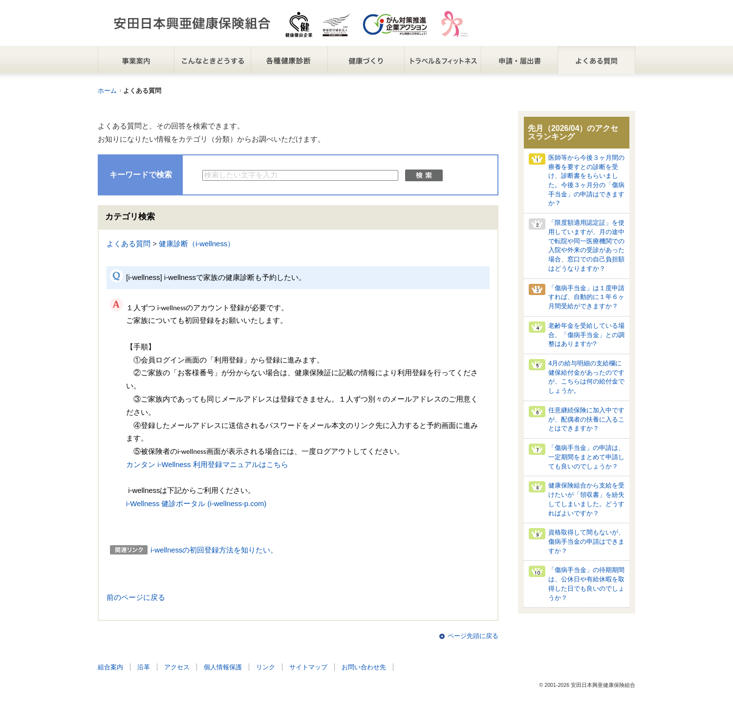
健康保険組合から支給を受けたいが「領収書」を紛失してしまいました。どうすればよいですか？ (586, 499)
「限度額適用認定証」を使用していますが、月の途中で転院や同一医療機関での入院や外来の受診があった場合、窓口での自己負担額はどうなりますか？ (586, 245)
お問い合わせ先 (364, 667)
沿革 (143, 667)
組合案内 (110, 667)
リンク (265, 667)
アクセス (177, 667)
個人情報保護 (223, 667)
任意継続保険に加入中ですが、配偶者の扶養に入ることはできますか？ (586, 419)
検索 (424, 175)
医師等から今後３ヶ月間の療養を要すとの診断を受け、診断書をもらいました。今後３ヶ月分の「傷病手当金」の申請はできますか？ (586, 180)
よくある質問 (129, 244)
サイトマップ (308, 667)
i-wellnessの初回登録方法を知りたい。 (214, 550)
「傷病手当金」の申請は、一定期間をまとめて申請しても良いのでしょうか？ (586, 456)
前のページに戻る (136, 597)
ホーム (107, 90)
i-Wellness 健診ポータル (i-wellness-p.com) (196, 504)
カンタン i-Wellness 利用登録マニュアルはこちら (207, 465)
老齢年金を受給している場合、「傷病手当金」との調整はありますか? (586, 334)
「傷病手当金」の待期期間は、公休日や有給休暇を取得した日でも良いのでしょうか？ (586, 583)
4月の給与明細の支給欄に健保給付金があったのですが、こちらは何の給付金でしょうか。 (586, 377)
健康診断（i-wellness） (197, 244)
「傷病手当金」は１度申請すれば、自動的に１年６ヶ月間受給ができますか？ (586, 297)
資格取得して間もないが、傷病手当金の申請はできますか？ (586, 541)
